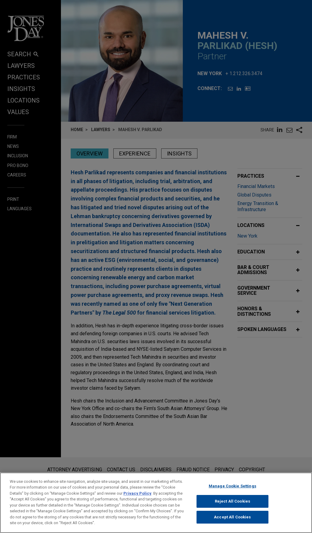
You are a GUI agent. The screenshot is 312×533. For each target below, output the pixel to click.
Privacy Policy (137, 498)
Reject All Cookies (232, 506)
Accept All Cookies (232, 522)
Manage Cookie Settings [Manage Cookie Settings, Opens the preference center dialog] (232, 491)
